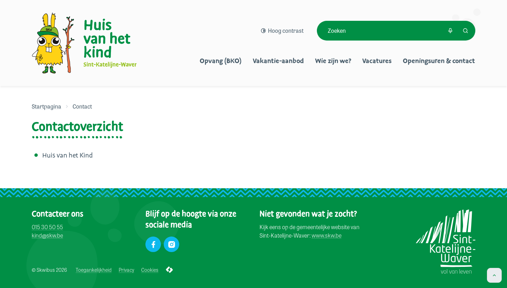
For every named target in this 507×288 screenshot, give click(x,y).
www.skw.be (327, 236)
